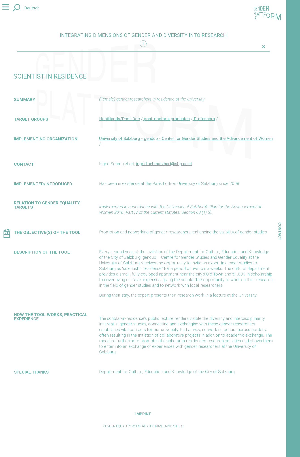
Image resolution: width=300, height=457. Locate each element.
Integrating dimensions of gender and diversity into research (143, 35)
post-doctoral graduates (166, 118)
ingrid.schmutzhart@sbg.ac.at (164, 163)
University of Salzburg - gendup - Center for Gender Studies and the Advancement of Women (186, 138)
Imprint (143, 414)
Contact (280, 231)
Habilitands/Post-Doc (119, 118)
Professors (204, 118)
